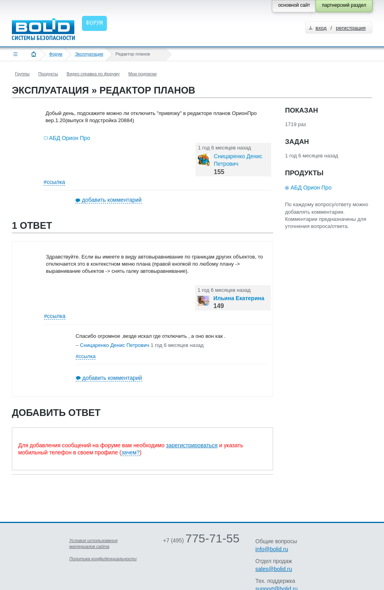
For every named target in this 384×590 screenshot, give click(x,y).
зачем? (130, 452)
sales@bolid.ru (273, 569)
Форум (55, 54)
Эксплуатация (89, 54)
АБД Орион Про (69, 138)
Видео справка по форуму (93, 73)
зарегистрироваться (191, 445)
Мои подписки (142, 73)
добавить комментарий (112, 200)
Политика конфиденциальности (103, 558)
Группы (22, 73)
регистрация (350, 28)
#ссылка (54, 182)
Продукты (48, 73)
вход (321, 28)
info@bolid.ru (271, 549)
